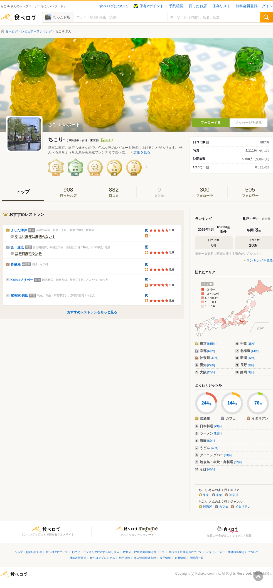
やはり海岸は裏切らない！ (35, 237)
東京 (208, 344)
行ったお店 (198, 6)
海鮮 (207, 441)
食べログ (18, 17)
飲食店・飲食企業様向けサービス (144, 552)
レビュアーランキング (36, 31)
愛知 (207, 365)
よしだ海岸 (19, 230)
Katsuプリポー (22, 280)
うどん (209, 448)
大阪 (207, 372)
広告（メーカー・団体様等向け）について (232, 552)
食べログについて (113, 6)
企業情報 (180, 557)
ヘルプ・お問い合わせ (28, 552)
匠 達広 (17, 247)
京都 (207, 351)
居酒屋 (207, 506)
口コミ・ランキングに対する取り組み (95, 552)
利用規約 (124, 557)
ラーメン (211, 433)
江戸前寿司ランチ (28, 253)
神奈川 (209, 358)
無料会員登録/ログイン (254, 6)
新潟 (247, 358)
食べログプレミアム (102, 557)
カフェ (223, 506)
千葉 (247, 344)
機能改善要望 (78, 557)
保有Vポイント (148, 6)
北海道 (249, 351)
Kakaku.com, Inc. (208, 573)
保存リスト (221, 6)
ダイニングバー (216, 455)
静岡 (247, 372)
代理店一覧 (196, 557)
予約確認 (176, 6)
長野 (247, 365)
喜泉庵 (16, 264)
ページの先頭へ (258, 576)
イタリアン (242, 506)
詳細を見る (142, 152)
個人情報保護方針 (145, 557)
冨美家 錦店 (19, 295)
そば (207, 469)
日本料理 (211, 426)
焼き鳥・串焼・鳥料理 (221, 462)
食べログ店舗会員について (185, 552)
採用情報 (165, 557)
